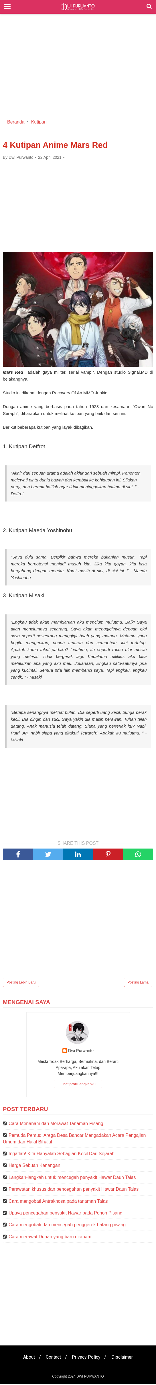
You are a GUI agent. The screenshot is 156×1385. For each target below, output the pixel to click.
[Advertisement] (78, 65)
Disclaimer (123, 1358)
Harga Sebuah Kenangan (34, 1166)
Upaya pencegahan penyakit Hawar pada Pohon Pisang (66, 1213)
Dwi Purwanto (81, 1051)
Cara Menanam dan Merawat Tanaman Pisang (56, 1124)
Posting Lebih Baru (21, 984)
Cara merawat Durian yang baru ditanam (50, 1237)
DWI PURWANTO (90, 1377)
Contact (53, 1358)
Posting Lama (138, 984)
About (28, 1358)
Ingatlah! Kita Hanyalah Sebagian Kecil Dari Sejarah (61, 1154)
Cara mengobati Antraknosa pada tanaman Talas (58, 1202)
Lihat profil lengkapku (78, 1085)
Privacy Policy (86, 1358)
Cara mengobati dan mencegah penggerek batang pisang (67, 1225)
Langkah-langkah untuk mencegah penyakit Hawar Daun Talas (72, 1178)
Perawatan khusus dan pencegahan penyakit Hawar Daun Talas (74, 1190)
